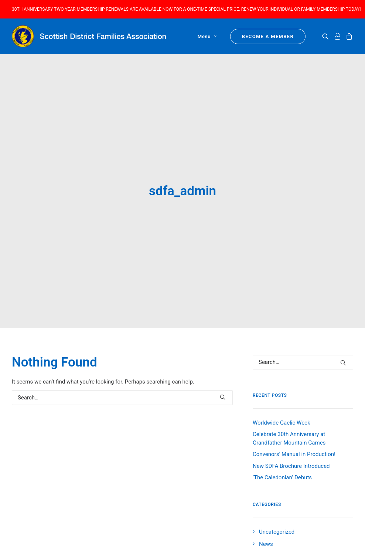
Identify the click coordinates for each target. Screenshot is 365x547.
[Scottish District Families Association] (89, 36)
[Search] (122, 361)
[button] (326, 36)
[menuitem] (204, 36)
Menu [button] (207, 36)
